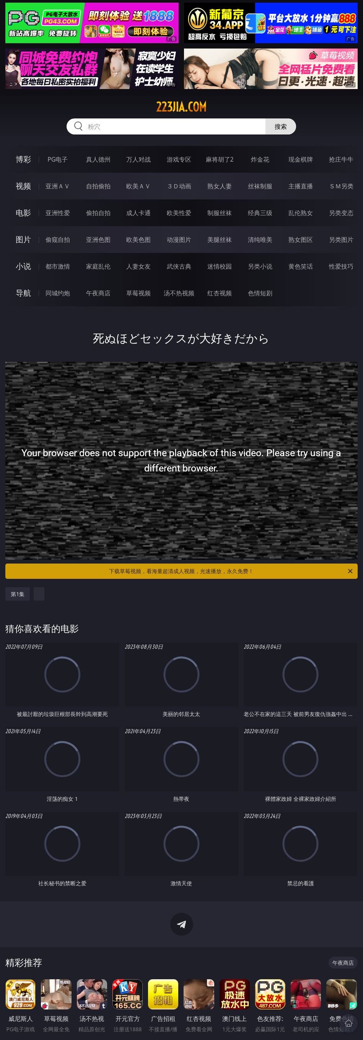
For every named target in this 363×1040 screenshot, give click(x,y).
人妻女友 (138, 266)
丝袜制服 (260, 186)
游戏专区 (179, 159)
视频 (23, 186)
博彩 (23, 159)
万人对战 (138, 159)
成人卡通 (138, 213)
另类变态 (341, 213)
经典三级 (260, 213)
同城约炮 (58, 293)
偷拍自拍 (98, 213)
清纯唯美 (260, 239)
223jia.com (181, 107)
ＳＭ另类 (341, 186)
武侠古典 (179, 266)
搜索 (281, 126)
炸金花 (260, 159)
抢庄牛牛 (341, 159)
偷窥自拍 (58, 239)
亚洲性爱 (58, 213)
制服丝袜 (219, 213)
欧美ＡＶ (138, 186)
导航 (23, 293)
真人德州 (98, 159)
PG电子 (57, 159)
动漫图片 (179, 239)
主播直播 (300, 186)
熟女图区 (300, 239)
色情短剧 (260, 293)
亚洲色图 (98, 239)
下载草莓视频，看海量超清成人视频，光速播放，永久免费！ (231, 571)
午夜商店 (98, 293)
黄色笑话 (300, 266)
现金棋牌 (300, 159)
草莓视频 (138, 293)
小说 (23, 266)
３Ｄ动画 (179, 186)
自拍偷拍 (98, 186)
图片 (23, 239)
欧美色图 (138, 239)
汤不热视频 (179, 293)
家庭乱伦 (98, 266)
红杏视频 (219, 293)
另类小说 (260, 266)
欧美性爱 (179, 213)
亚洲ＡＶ (58, 186)
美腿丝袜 (219, 239)
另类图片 (341, 239)
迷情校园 (219, 266)
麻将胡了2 (220, 159)
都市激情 (58, 266)
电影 (23, 212)
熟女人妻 (219, 186)
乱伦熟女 (300, 213)
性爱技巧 (341, 266)
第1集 (17, 594)
